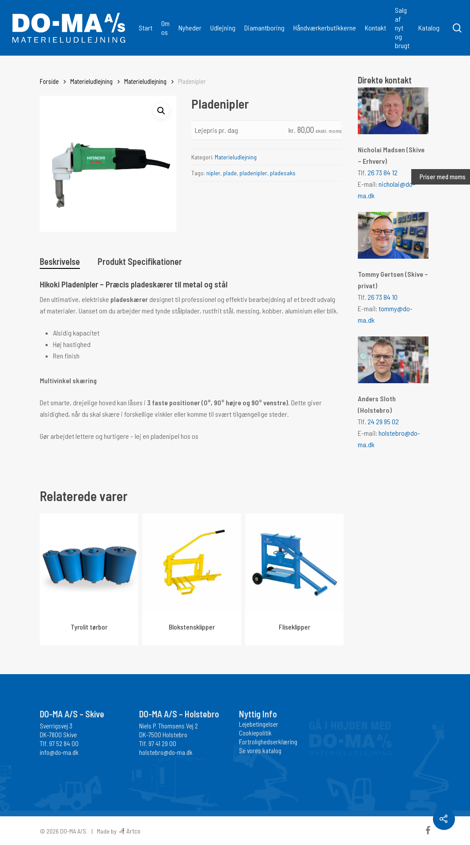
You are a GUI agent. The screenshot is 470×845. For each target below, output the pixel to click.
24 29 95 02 (383, 421)
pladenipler (253, 173)
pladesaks (283, 173)
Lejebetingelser (258, 724)
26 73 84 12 (383, 172)
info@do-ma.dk (59, 752)
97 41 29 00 (162, 743)
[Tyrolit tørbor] (89, 562)
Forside (49, 81)
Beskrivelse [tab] (60, 261)
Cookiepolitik (255, 733)
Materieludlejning (91, 81)
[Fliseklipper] (294, 562)
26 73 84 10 (383, 297)
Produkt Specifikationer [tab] (140, 261)
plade (230, 173)
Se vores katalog (260, 750)
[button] (161, 111)
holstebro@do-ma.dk (166, 752)
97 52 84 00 (64, 743)
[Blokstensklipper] (191, 562)
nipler (213, 173)
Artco (132, 831)
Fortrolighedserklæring (268, 741)
